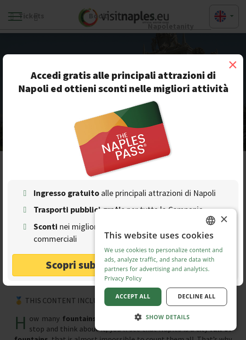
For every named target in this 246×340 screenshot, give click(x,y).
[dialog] (166, 270)
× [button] (223, 219)
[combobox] (210, 220)
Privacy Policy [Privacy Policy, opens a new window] (123, 278)
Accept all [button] (133, 296)
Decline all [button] (197, 296)
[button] (165, 316)
